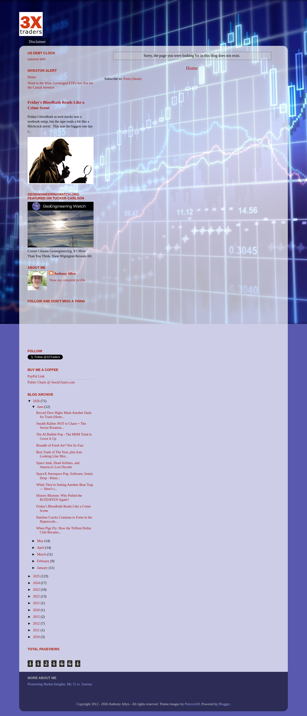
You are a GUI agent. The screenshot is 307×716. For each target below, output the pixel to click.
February (44, 561)
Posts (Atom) (132, 79)
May (40, 541)
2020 (37, 610)
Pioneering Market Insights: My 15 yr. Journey (60, 684)
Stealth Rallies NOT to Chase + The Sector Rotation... (61, 426)
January (43, 568)
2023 (37, 589)
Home (192, 68)
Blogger (224, 704)
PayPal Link (36, 376)
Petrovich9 (192, 704)
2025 (37, 576)
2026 (37, 401)
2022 (37, 596)
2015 (37, 617)
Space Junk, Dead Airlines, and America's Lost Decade (57, 465)
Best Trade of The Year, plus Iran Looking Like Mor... (59, 454)
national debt (37, 59)
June (40, 407)
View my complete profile (67, 280)
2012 (37, 623)
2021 (37, 603)
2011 (37, 630)
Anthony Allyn (65, 273)
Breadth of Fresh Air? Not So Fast (59, 445)
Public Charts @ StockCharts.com (51, 382)
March (42, 554)
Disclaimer (37, 42)
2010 (37, 637)
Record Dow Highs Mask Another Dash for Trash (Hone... (63, 415)
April (41, 547)
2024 (37, 583)
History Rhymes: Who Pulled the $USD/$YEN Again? (59, 497)
